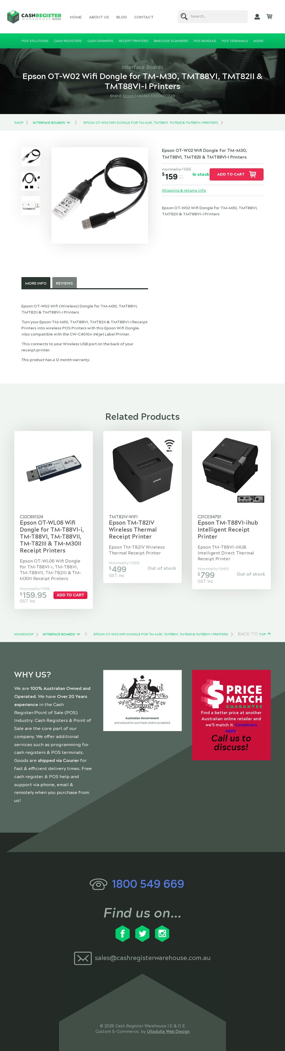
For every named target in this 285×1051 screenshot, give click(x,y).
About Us (99, 17)
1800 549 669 (148, 884)
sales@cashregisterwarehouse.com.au (153, 958)
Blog (121, 17)
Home (76, 17)
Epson (128, 95)
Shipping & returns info (184, 190)
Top (262, 634)
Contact (144, 17)
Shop (18, 123)
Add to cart (231, 174)
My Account (257, 16)
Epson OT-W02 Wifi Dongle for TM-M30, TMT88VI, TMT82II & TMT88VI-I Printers (150, 123)
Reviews (64, 283)
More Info (35, 283)
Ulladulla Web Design (168, 1031)
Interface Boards (49, 123)
